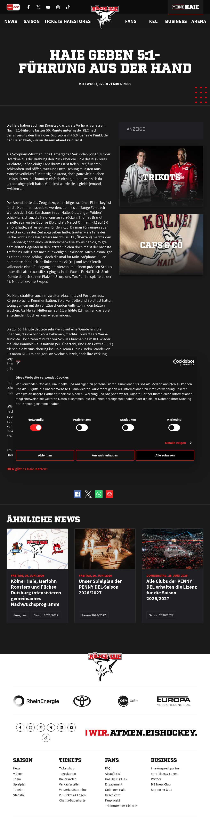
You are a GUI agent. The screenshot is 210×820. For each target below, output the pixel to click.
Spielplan (19, 784)
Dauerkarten (67, 779)
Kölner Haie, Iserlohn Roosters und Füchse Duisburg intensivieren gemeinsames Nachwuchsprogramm (36, 592)
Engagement (113, 784)
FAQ (108, 768)
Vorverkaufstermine (73, 790)
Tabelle (18, 790)
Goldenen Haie (115, 790)
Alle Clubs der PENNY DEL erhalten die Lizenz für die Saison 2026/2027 (171, 589)
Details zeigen (175, 443)
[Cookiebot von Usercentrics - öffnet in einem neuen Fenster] (176, 362)
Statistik (18, 795)
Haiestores (77, 21)
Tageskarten (67, 773)
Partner (156, 779)
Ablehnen (45, 455)
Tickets (53, 21)
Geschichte (112, 795)
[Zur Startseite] (105, 17)
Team (17, 779)
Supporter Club (161, 790)
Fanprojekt (112, 800)
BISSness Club (161, 784)
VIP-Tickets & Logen (72, 795)
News (17, 768)
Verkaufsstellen (69, 784)
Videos (17, 773)
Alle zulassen (165, 455)
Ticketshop (66, 768)
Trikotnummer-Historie (121, 806)
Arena (198, 21)
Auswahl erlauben (105, 455)
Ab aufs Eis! (113, 773)
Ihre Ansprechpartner (166, 768)
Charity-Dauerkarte (72, 800)
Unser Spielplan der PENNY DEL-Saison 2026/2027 (100, 587)
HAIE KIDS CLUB (116, 779)
